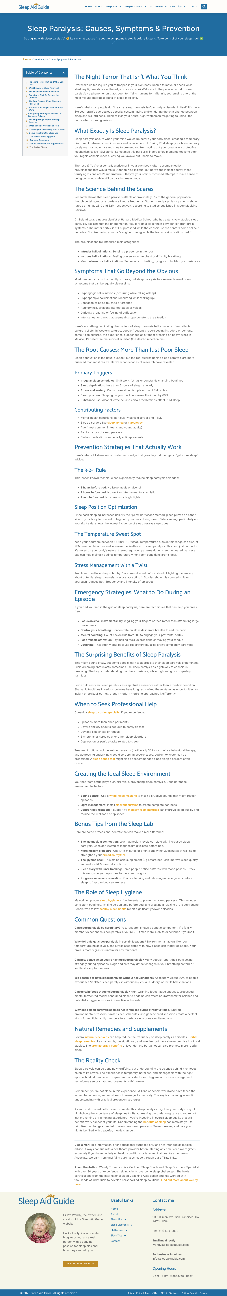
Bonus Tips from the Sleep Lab (43, 133)
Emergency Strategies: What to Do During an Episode (44, 114)
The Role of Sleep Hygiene (42, 136)
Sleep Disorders (135, 6)
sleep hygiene (109, 900)
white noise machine (123, 795)
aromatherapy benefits (107, 1045)
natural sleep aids (97, 1037)
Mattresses (158, 6)
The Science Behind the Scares (44, 91)
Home (88, 6)
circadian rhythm (114, 855)
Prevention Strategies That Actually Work (46, 108)
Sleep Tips (178, 6)
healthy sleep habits (112, 909)
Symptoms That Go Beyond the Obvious (44, 96)
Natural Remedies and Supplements (46, 143)
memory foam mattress (143, 809)
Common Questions (39, 140)
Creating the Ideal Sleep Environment (47, 129)
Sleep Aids (113, 6)
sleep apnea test (104, 758)
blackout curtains (126, 804)
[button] (204, 6)
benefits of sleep (154, 1122)
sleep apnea (115, 422)
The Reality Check (38, 147)
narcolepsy (135, 422)
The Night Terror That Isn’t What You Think (45, 83)
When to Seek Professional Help (44, 125)
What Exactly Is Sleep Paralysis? (44, 88)
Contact (194, 6)
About (98, 6)
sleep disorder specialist (104, 712)
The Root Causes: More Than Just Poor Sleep (45, 102)
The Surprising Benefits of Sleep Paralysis (44, 120)
